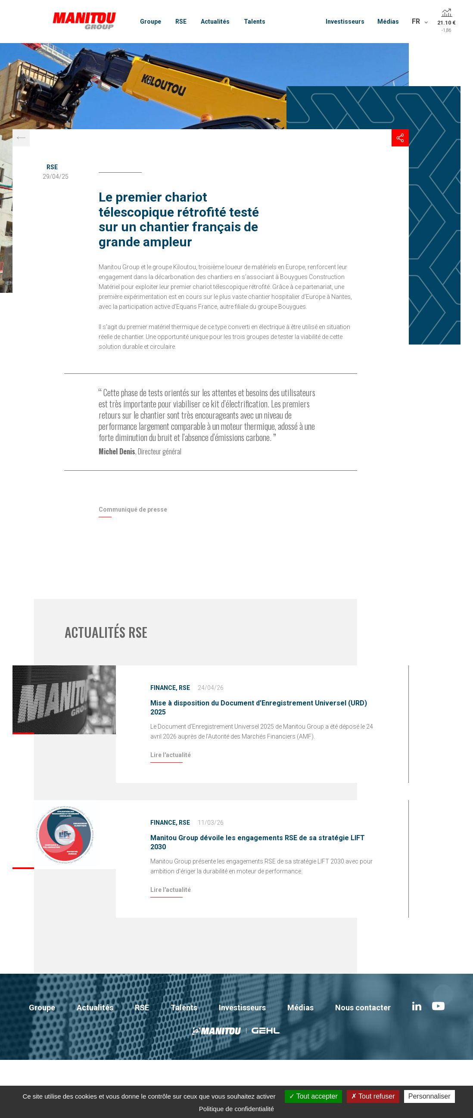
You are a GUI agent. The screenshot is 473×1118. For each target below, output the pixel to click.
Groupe (150, 21)
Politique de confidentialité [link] (236, 1108)
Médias (388, 21)
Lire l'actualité (170, 755)
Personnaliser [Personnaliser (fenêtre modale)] (429, 1096)
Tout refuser (373, 1096)
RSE (181, 21)
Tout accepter (313, 1096)
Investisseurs (345, 21)
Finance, (163, 687)
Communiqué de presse (133, 509)
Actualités (215, 21)
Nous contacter (363, 1007)
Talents (254, 21)
